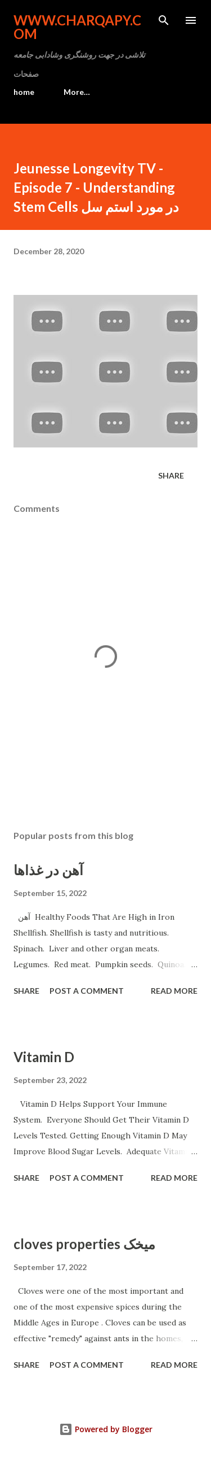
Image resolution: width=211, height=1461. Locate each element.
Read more (174, 990)
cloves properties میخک (84, 1244)
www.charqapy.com (77, 27)
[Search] (163, 20)
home (24, 92)
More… (77, 92)
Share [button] (171, 475)
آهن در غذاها (48, 870)
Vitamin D (44, 1057)
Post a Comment (87, 990)
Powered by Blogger (105, 1429)
